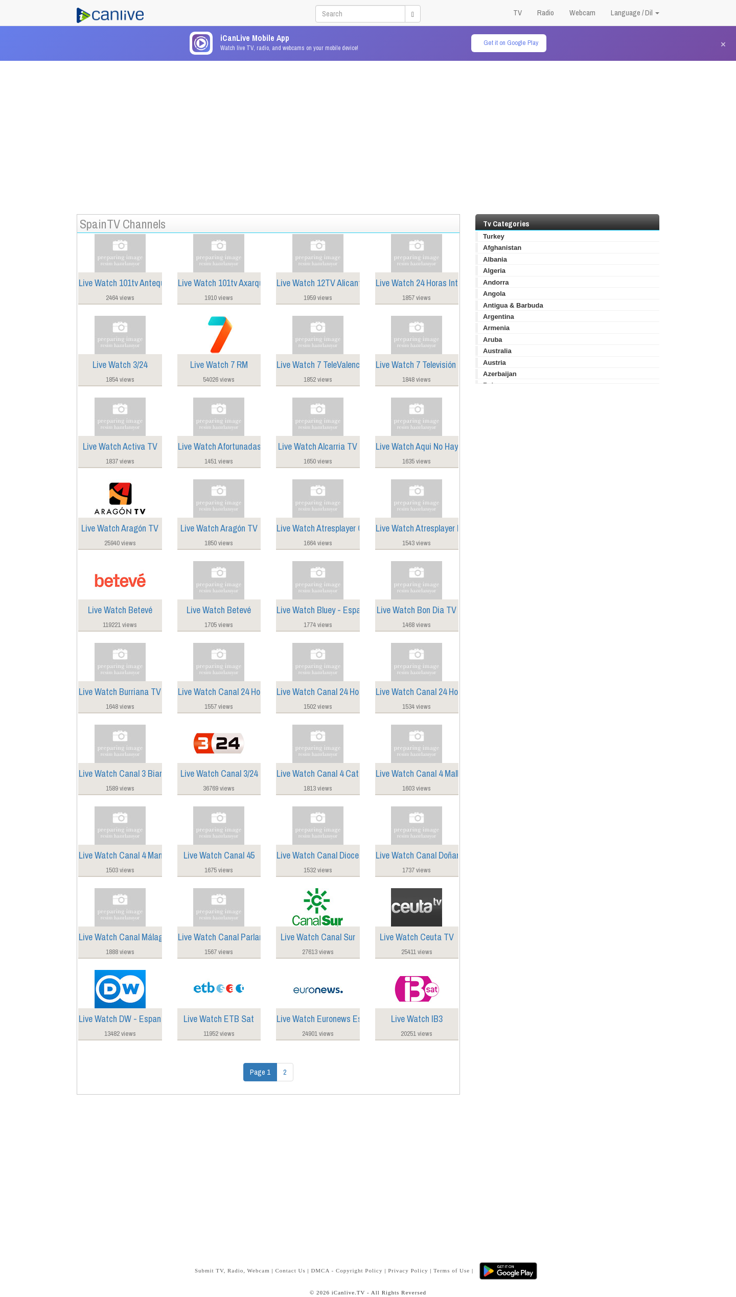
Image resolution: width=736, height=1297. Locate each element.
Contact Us (290, 1270)
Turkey (493, 236)
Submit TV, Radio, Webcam (232, 1270)
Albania (495, 259)
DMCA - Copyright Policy (346, 1270)
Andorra (496, 282)
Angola (494, 293)
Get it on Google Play (511, 42)
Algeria (494, 270)
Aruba (492, 339)
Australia (497, 351)
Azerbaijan (500, 374)
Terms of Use (451, 1270)
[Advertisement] (368, 132)
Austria (494, 362)
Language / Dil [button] (635, 12)
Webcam (582, 12)
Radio (545, 12)
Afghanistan (502, 247)
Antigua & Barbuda (513, 305)
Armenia (496, 328)
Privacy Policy (408, 1270)
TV (517, 12)
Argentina (498, 316)
